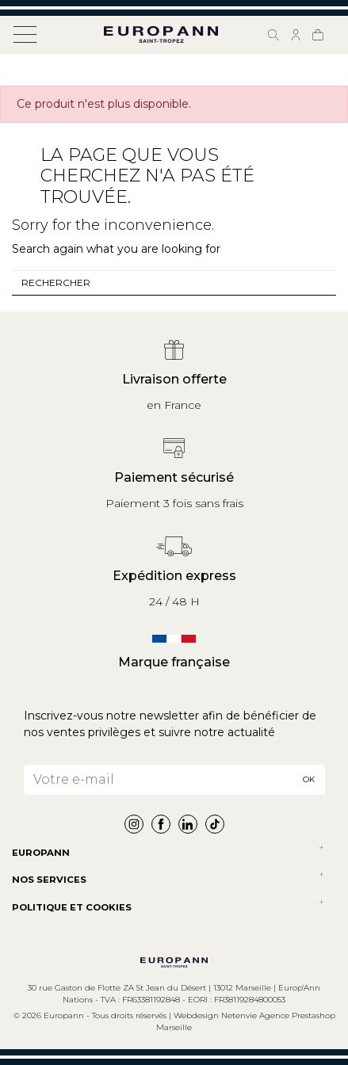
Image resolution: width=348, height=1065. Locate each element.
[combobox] (174, 283)
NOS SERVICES (49, 879)
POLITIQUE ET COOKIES (72, 907)
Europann (41, 852)
